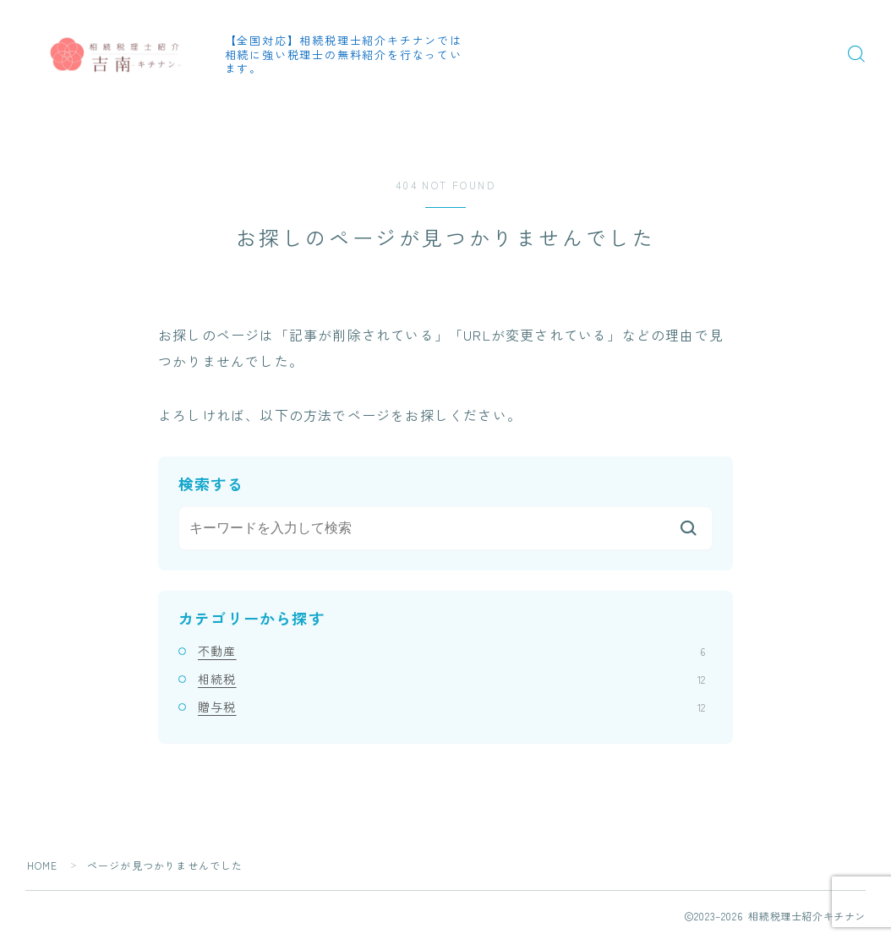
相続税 (451, 678)
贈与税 (451, 706)
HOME (42, 865)
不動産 (451, 650)
